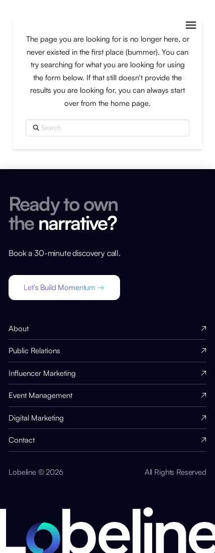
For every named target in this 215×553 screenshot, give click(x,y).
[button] (190, 25)
